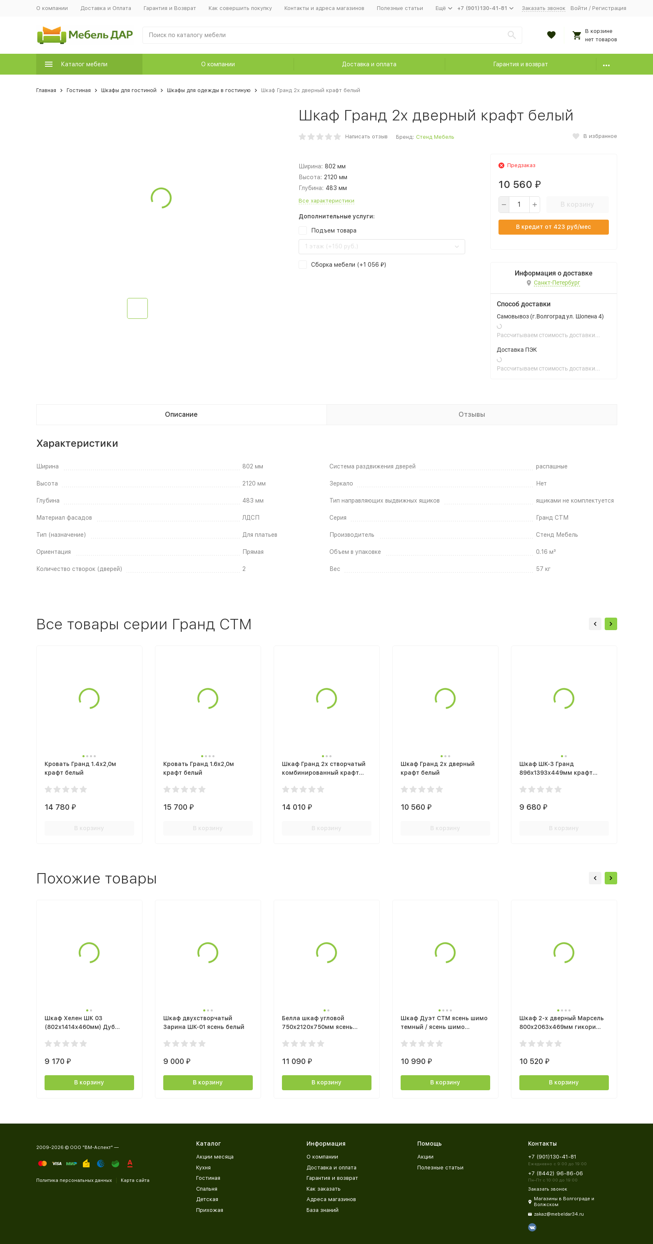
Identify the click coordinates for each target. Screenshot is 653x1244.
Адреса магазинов (331, 1199)
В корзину (577, 204)
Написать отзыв (366, 136)
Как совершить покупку (240, 8)
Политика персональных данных (74, 1180)
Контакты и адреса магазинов (324, 8)
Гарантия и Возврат (170, 8)
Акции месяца (215, 1157)
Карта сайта (135, 1180)
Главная (46, 90)
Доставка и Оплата (105, 8)
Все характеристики (326, 201)
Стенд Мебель (435, 137)
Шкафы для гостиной (129, 90)
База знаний (323, 1210)
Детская (207, 1199)
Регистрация (609, 8)
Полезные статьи (400, 8)
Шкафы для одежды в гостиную (209, 90)
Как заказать (324, 1189)
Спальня (206, 1189)
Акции (425, 1157)
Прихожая (209, 1210)
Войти (579, 8)
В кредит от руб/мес (553, 226)
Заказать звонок (544, 8)
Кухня (203, 1167)
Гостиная (79, 90)
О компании (52, 8)
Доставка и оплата (369, 64)
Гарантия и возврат (520, 64)
